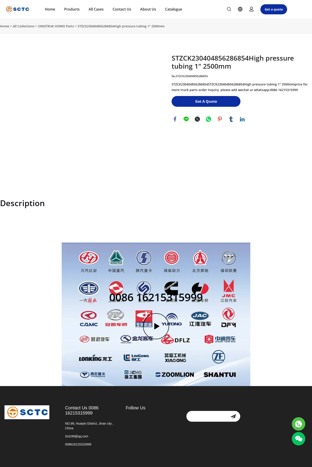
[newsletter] (233, 416)
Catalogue (173, 9)
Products (72, 9)
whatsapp (208, 119)
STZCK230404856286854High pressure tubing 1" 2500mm (121, 26)
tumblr (231, 119)
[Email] (206, 416)
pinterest (219, 119)
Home (50, 9)
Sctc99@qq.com (76, 436)
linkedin (242, 119)
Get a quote (274, 9)
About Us (148, 9)
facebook (175, 119)
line (186, 119)
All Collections (24, 26)
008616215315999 (78, 444)
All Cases (96, 9)
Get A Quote (206, 101)
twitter (197, 119)
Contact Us (122, 9)
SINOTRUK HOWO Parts (56, 26)
